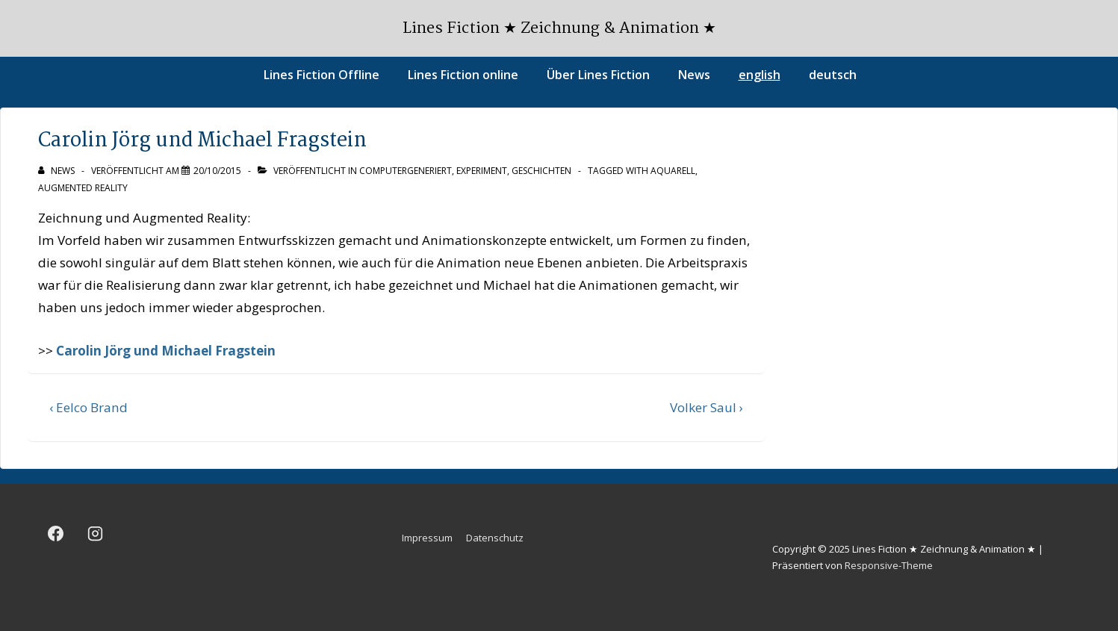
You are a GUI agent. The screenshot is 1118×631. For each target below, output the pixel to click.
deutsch (833, 74)
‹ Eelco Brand (88, 407)
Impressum (427, 537)
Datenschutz (495, 537)
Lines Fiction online (463, 74)
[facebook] (56, 534)
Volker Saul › (706, 407)
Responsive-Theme (889, 565)
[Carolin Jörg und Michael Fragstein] (217, 170)
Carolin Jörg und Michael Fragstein (166, 350)
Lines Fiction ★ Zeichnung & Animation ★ (559, 28)
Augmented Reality (83, 187)
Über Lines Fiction (598, 74)
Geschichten (541, 170)
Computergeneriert (405, 170)
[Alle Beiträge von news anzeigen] (57, 170)
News (694, 74)
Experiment (481, 170)
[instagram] (95, 534)
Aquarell (672, 170)
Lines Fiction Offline (321, 74)
